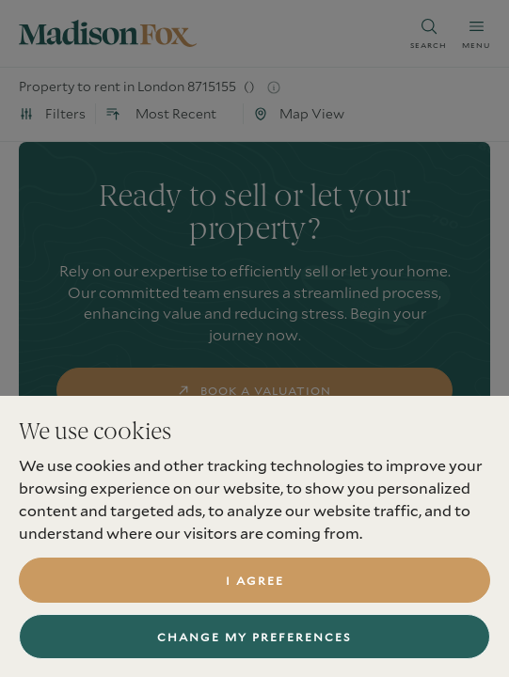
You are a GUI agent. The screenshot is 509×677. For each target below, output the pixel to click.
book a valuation (254, 390)
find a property (254, 450)
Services (49, 627)
